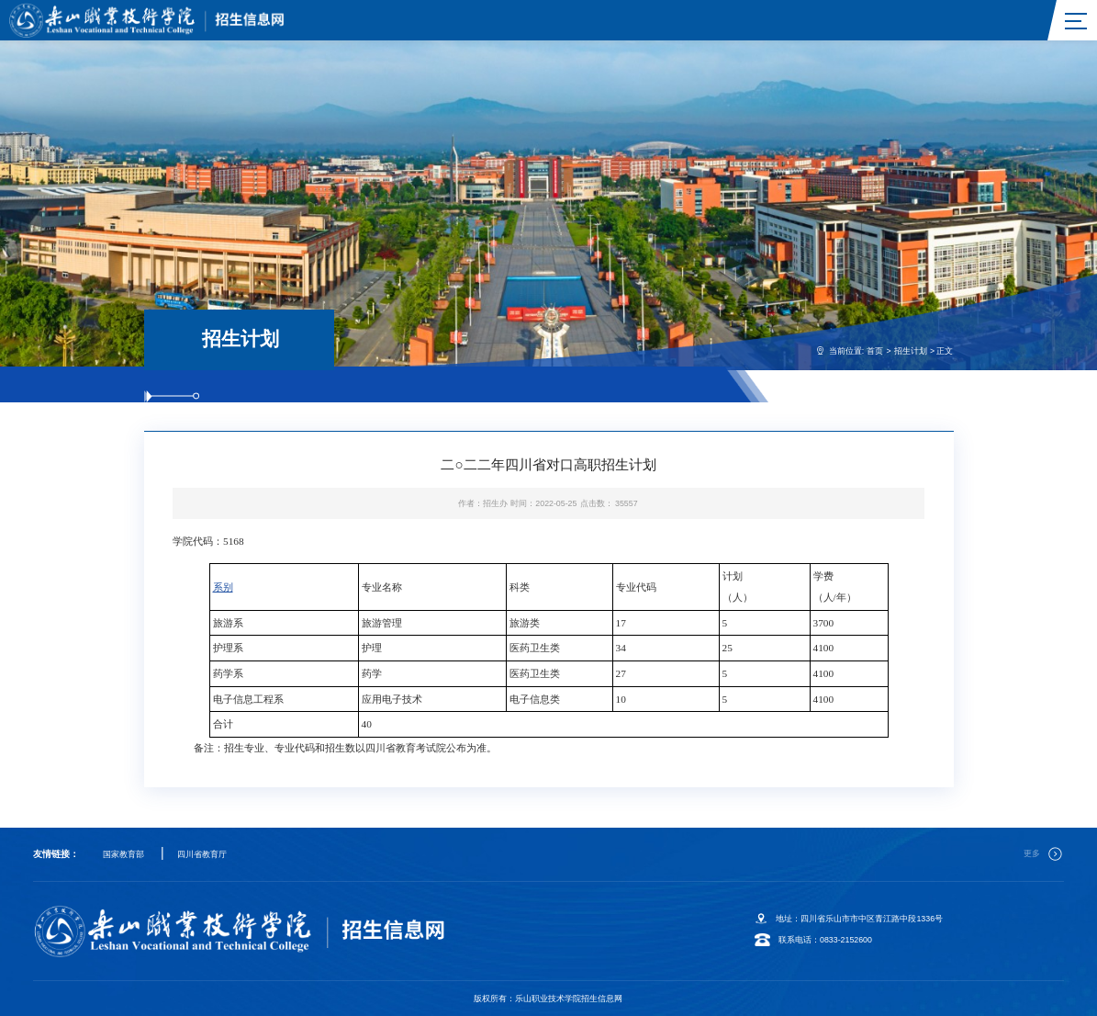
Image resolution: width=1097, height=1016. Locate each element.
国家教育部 (123, 854)
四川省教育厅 (202, 854)
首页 (875, 351)
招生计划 (910, 351)
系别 (223, 587)
